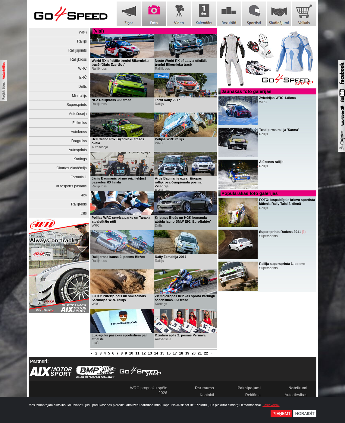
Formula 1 (79, 177)
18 (181, 353)
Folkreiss (79, 123)
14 (156, 353)
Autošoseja (78, 114)
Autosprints (78, 150)
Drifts (82, 86)
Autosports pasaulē (71, 186)
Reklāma (253, 395)
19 (187, 353)
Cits (83, 213)
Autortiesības (295, 395)
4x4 (84, 195)
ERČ (83, 77)
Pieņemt (281, 413)
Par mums (204, 388)
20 (194, 353)
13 (150, 353)
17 (175, 353)
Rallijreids (79, 204)
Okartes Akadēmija (71, 168)
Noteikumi (297, 388)
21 (200, 353)
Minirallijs (79, 96)
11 (137, 353)
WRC (82, 68)
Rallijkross (78, 59)
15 (162, 353)
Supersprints (77, 105)
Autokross (79, 132)
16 (169, 353)
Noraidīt (305, 413)
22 (206, 353)
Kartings (80, 159)
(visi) (83, 32)
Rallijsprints (77, 50)
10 (131, 353)
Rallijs (82, 41)
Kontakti (207, 395)
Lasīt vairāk (270, 405)
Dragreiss (79, 141)
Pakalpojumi (249, 388)
